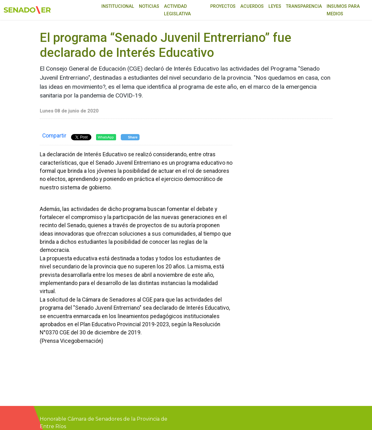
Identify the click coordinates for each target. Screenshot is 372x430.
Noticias (149, 6)
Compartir (54, 135)
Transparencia (304, 6)
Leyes (274, 6)
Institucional (117, 6)
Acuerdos (252, 6)
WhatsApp (106, 137)
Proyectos (223, 6)
